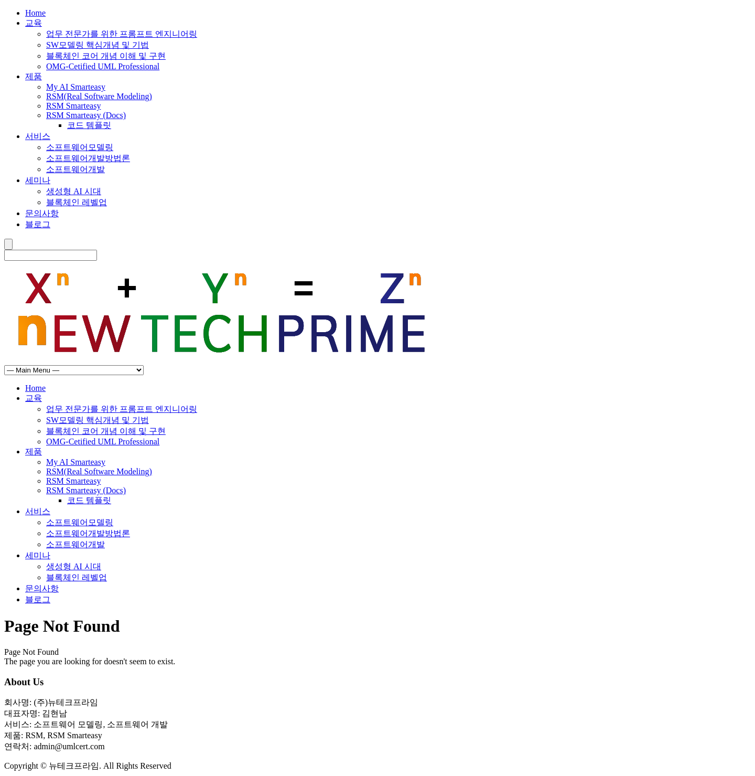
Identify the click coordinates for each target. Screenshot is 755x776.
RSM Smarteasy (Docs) (86, 115)
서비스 (37, 136)
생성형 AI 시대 (73, 191)
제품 (33, 76)
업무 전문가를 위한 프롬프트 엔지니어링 (121, 33)
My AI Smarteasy (75, 86)
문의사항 (42, 213)
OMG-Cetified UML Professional (102, 66)
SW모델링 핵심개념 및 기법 (97, 44)
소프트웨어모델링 (79, 147)
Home (35, 12)
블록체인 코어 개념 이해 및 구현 (106, 55)
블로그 (37, 224)
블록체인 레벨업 (76, 202)
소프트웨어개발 (75, 169)
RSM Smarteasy (73, 105)
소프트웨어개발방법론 (88, 158)
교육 (33, 22)
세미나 (37, 180)
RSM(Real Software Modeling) (99, 96)
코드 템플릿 (89, 125)
